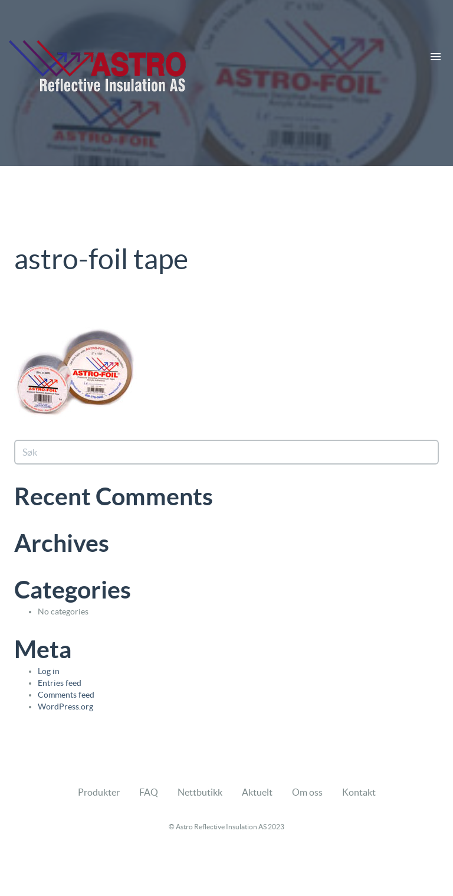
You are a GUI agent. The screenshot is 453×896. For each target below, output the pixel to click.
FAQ (148, 792)
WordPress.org (65, 706)
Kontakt (359, 792)
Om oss (307, 792)
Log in (49, 671)
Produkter (99, 792)
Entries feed (59, 683)
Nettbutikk (200, 792)
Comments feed (66, 694)
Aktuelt (257, 792)
